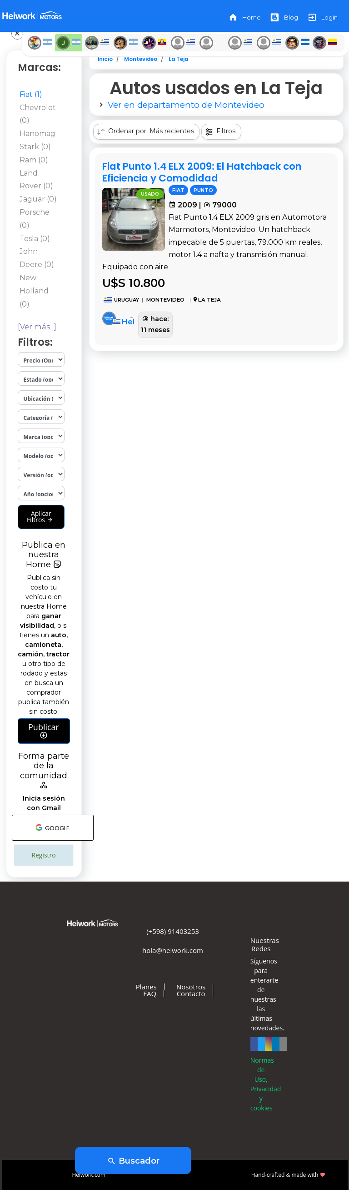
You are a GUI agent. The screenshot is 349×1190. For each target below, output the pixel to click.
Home (244, 17)
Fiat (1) (31, 94)
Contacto (191, 993)
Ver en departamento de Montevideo (186, 105)
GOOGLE (52, 827)
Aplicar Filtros (40, 516)
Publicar (43, 731)
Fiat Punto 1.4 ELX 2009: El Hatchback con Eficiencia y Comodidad (201, 172)
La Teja (178, 59)
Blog (284, 17)
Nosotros (190, 986)
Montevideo (140, 59)
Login (322, 17)
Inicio (105, 59)
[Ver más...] (37, 327)
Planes (146, 986)
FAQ (149, 993)
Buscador (133, 1161)
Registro (43, 855)
